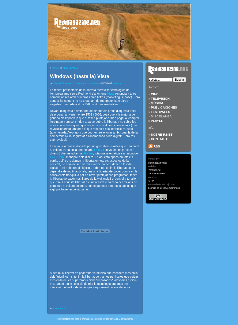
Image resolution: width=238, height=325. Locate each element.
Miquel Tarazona (62, 83)
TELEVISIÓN (160, 98)
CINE (154, 94)
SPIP (151, 180)
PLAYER (157, 121)
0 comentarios (80, 83)
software (94, 83)
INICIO (56, 68)
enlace (117, 83)
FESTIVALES (160, 112)
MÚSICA (157, 103)
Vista (110, 93)
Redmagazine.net (157, 162)
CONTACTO (160, 139)
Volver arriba (58, 308)
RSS (154, 146)
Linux (97, 149)
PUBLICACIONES (164, 107)
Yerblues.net (154, 170)
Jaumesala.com (156, 173)
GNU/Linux (57, 157)
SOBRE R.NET (162, 134)
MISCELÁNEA (161, 116)
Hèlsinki (88, 153)
